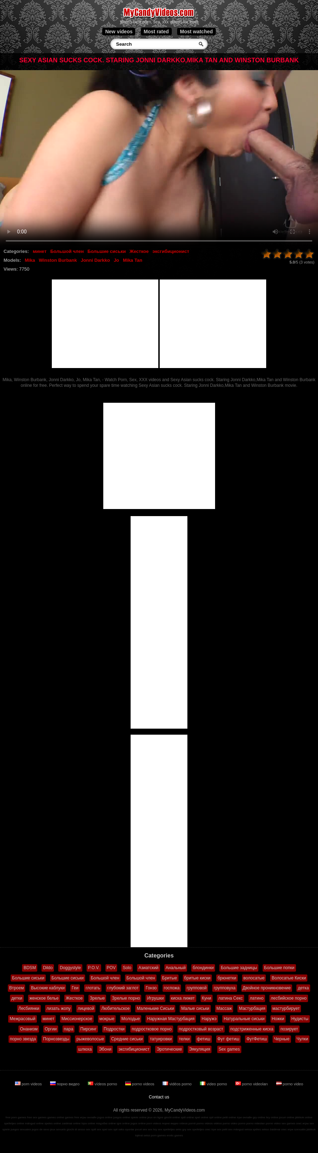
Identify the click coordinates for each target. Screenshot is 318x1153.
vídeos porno (103, 1084)
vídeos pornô (187, 1123)
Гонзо (151, 987)
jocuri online (286, 1117)
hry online (272, 1117)
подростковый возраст (201, 1029)
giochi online (172, 1117)
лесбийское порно (289, 998)
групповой (197, 987)
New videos (118, 31)
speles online (52, 1123)
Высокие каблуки (48, 987)
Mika (30, 260)
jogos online (105, 1117)
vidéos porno (178, 1084)
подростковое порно (152, 1029)
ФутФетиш (256, 1038)
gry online (259, 1117)
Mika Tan (132, 260)
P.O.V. (94, 967)
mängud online (34, 1123)
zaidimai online (71, 1123)
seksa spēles (253, 1129)
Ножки (278, 1018)
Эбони (105, 1049)
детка (303, 987)
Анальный (176, 967)
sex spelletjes (166, 1129)
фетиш (203, 1038)
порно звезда (23, 1038)
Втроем (16, 987)
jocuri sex (141, 1129)
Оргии (51, 1029)
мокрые (106, 1018)
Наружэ (209, 1018)
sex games (288, 1123)
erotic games (175, 1135)
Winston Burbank (58, 260)
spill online (187, 1117)
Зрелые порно (126, 998)
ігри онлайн (244, 1117)
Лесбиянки (28, 1008)
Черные (281, 1038)
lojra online (88, 1123)
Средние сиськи (127, 1038)
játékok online (303, 1117)
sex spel (102, 1129)
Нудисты (299, 1018)
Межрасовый (22, 1018)
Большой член (67, 251)
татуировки (161, 1038)
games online (55, 1117)
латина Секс (230, 998)
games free (72, 1117)
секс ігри (210, 1129)
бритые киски (197, 978)
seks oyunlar (126, 1129)
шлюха (85, 1049)
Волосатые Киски (289, 978)
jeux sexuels (58, 1129)
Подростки (114, 1029)
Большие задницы (239, 967)
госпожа (172, 987)
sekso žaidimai (271, 1129)
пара (68, 1029)
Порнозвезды (56, 1038)
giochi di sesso (75, 1129)
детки (16, 998)
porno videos (140, 1084)
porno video (289, 1084)
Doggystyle (70, 967)
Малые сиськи (195, 1008)
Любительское (115, 1008)
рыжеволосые (90, 1038)
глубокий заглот (122, 987)
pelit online (229, 1117)
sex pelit (222, 1129)
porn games (158, 1135)
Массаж (224, 1008)
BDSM (29, 967)
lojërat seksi (142, 1135)
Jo (116, 260)
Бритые (169, 978)
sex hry (152, 1129)
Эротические (169, 1049)
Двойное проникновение (267, 987)
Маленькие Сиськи (155, 1008)
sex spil (112, 1129)
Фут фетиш (229, 1038)
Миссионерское (76, 1018)
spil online (215, 1117)
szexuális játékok (305, 1129)
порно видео (65, 1084)
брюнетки (227, 978)
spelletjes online (14, 1123)
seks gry (181, 1129)
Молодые (130, 1018)
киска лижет (183, 998)
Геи (75, 987)
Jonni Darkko (95, 260)
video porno (214, 1084)
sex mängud (236, 1129)
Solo (127, 967)
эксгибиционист (171, 251)
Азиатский (148, 967)
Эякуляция (199, 1049)
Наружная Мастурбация (170, 1018)
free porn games (16, 1117)
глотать (93, 987)
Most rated (156, 31)
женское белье (44, 998)
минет (39, 251)
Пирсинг (88, 1029)
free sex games (36, 1117)
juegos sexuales (21, 1129)
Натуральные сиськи (244, 1018)
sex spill (91, 1129)
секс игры (302, 1123)
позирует (289, 1029)
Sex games (229, 1049)
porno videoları (252, 1084)
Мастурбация (252, 1008)
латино (257, 998)
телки (184, 1038)
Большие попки (279, 967)
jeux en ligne (155, 1117)
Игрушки (155, 998)
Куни (206, 998)
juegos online (121, 1117)
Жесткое (139, 251)
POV (111, 967)
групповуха (224, 987)
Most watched (196, 31)
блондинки (203, 967)
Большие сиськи (107, 251)
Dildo (48, 967)
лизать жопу (58, 1008)
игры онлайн (88, 1117)
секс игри (287, 1129)
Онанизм (29, 1029)
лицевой (86, 1008)
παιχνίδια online (106, 1123)
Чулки (302, 1038)
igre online (123, 1123)
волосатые (254, 978)
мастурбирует (286, 1008)
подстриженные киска (252, 1029)
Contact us (159, 1097)
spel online (201, 1117)
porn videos (29, 1084)
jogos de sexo (40, 1129)
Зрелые (97, 998)
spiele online (139, 1117)
